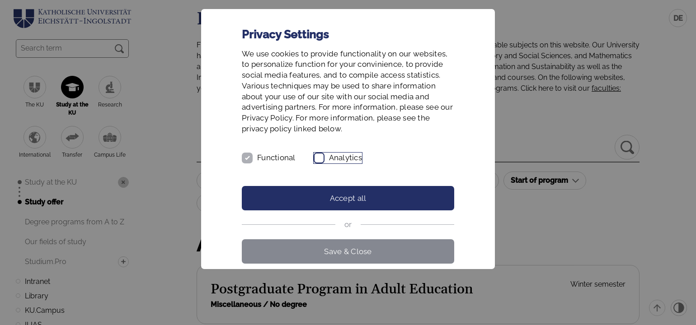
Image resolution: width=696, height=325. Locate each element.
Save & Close (348, 251)
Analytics (345, 157)
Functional (276, 157)
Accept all (348, 198)
